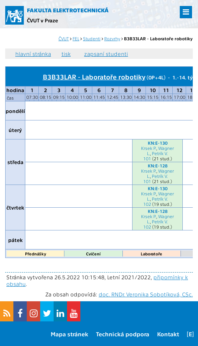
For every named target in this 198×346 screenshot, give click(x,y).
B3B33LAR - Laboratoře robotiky (94, 76)
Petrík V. (160, 153)
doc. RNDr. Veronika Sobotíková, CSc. (146, 294)
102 (147, 204)
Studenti (91, 38)
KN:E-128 (157, 165)
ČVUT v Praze (42, 20)
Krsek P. (148, 148)
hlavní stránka (33, 53)
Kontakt (168, 333)
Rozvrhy (112, 38)
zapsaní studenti (106, 53)
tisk (66, 53)
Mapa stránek (69, 333)
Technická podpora (122, 333)
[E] (190, 333)
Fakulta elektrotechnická (68, 10)
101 (147, 158)
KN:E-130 (157, 142)
